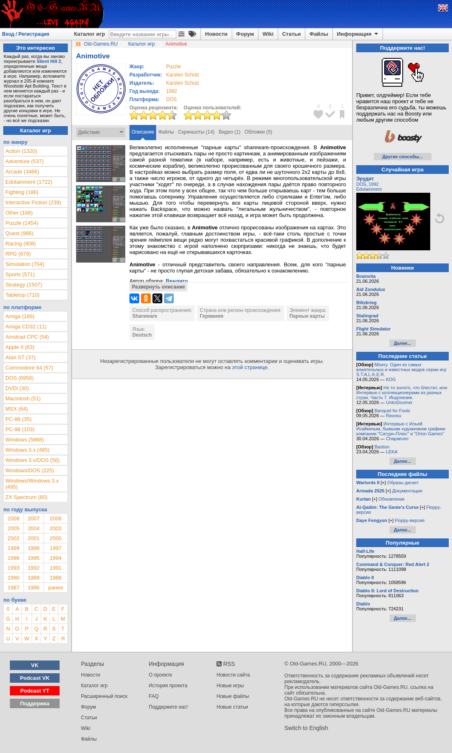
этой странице (250, 367)
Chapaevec (397, 438)
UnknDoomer (399, 402)
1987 (13, 587)
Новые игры (230, 685)
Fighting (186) (21, 192)
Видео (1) (229, 132)
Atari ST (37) (20, 357)
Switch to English (306, 728)
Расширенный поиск (104, 696)
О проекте (160, 675)
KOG (391, 379)
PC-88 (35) (18, 419)
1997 (56, 548)
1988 (56, 578)
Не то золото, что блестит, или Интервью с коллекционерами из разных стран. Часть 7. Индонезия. (401, 392)
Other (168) (18, 213)
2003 (56, 528)
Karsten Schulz (182, 75)
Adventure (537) (24, 161)
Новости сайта (233, 675)
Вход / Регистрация (25, 34)
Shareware (144, 316)
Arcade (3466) (22, 172)
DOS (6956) (19, 378)
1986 (33, 587)
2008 (13, 518)
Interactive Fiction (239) (33, 202)
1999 (13, 548)
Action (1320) (21, 151)
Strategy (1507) (23, 285)
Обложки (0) (258, 132)
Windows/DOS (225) (29, 470)
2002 (13, 538)
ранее (55, 587)
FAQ (154, 696)
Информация (358, 34)
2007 (33, 518)
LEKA (391, 451)
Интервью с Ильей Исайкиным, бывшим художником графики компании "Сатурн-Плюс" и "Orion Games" (400, 428)
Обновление (391, 499)
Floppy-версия (409, 520)
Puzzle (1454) (21, 223)
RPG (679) (18, 254)
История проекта (168, 685)
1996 (13, 558)
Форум (245, 34)
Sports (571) (20, 274)
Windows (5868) (24, 440)
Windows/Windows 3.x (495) (32, 484)
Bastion (382, 446)
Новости (216, 34)
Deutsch (142, 335)
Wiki (268, 34)
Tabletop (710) (22, 295)
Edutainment (369, 189)
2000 (56, 538)
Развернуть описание (158, 287)
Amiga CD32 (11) (25, 326)
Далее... (402, 343)
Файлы (318, 34)
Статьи (291, 34)
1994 (56, 558)
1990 (13, 578)
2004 (33, 528)
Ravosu (393, 415)
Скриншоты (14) (196, 132)
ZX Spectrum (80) (26, 497)
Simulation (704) (24, 264)
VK (35, 665)
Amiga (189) (20, 316)
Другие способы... (402, 156)
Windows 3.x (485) (27, 450)
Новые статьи (232, 707)
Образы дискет (403, 482)
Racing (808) (20, 243)
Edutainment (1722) (28, 182)
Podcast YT (34, 691)
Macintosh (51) (23, 398)
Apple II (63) (20, 347)
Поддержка (35, 703)
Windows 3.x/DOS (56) (32, 460)
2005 (13, 528)
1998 (33, 548)
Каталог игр (89, 34)
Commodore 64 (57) (29, 368)
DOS (361, 184)
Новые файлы (233, 696)
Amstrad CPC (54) (27, 337)
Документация (407, 490)
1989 (33, 578)
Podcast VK (34, 678)
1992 (171, 91)
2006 (56, 518)
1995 (33, 558)
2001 (33, 538)
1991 (56, 568)
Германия (211, 316)
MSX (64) (16, 409)
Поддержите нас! (168, 707)
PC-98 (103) (20, 429)
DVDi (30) (17, 388)
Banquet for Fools (392, 410)
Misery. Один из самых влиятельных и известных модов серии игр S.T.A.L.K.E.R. (401, 369)
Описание (142, 132)
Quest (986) (19, 233)
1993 (13, 568)
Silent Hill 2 (49, 61)
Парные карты (307, 316)
